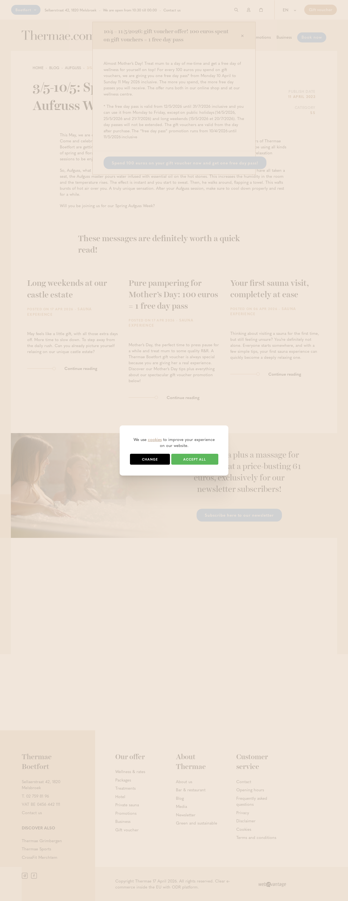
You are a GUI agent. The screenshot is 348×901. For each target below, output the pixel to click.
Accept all (194, 459)
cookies (155, 439)
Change (150, 459)
